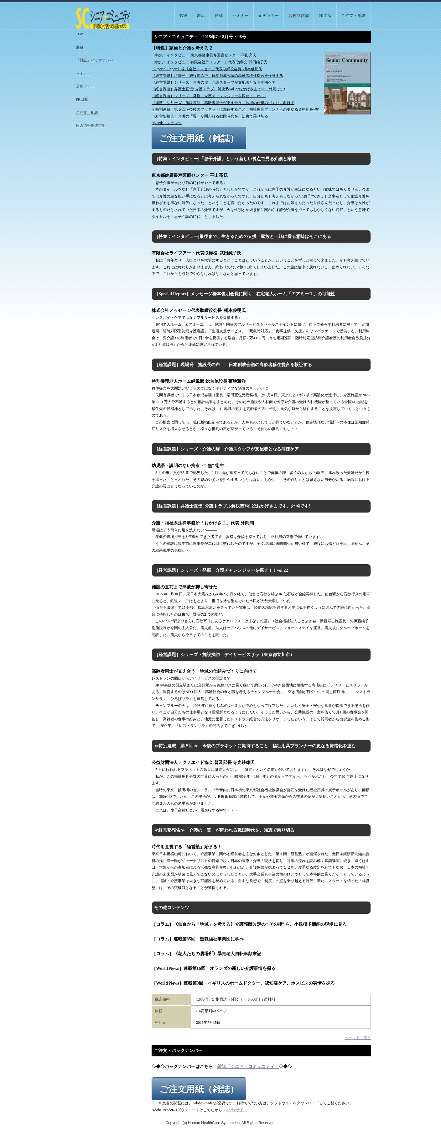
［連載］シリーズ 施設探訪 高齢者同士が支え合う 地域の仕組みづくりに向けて (223, 103)
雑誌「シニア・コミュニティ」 (248, 1066)
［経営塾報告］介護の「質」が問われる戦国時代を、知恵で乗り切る (210, 116)
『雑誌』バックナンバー (96, 60)
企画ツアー (268, 15)
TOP (183, 15)
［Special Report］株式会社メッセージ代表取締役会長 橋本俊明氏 (207, 69)
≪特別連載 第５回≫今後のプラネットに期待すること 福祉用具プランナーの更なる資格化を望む (236, 109)
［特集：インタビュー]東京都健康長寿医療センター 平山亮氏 (204, 55)
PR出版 (325, 15)
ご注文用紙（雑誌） (199, 138)
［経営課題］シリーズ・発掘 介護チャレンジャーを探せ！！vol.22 (209, 96)
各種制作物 (298, 15)
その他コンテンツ (167, 123)
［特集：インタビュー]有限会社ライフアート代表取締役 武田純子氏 (209, 62)
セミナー (240, 15)
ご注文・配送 (353, 15)
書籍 (201, 15)
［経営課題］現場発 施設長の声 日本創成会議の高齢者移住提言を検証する (217, 75)
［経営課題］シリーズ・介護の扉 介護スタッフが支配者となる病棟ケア (214, 82)
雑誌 (219, 15)
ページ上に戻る (358, 1038)
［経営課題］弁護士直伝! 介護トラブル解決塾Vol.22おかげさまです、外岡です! (218, 89)
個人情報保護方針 (91, 125)
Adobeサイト (236, 1110)
